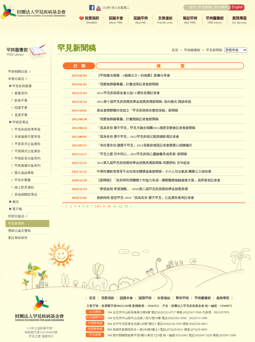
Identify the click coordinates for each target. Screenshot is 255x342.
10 (108, 206)
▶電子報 (15, 209)
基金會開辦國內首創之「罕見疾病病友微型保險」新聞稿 (137, 110)
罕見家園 (205, 7)
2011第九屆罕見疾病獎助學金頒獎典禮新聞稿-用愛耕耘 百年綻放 (143, 163)
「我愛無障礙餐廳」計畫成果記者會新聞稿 (127, 84)
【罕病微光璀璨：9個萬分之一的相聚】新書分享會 (133, 75)
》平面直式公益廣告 (24, 144)
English (237, 7)
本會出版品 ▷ (18, 79)
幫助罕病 (182, 298)
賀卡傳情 (220, 7)
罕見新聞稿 (214, 50)
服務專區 (222, 298)
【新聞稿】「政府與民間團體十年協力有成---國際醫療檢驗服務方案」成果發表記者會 (158, 180)
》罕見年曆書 (19, 180)
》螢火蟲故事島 (21, 173)
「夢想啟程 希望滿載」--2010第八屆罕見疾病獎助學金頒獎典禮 (142, 189)
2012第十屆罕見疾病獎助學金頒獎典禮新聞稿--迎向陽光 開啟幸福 (144, 102)
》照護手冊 (18, 108)
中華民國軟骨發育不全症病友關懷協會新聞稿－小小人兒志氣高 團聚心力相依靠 (154, 171)
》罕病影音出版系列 (24, 158)
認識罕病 (145, 298)
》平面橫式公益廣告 (24, 151)
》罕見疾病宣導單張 (24, 129)
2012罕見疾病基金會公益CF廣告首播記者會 (128, 93)
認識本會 (126, 298)
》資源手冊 (18, 115)
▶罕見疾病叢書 (20, 86)
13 (126, 206)
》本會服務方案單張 (24, 136)
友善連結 (163, 298)
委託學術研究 (18, 238)
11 (114, 206)
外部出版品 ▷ (18, 216)
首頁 (192, 7)
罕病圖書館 (193, 50)
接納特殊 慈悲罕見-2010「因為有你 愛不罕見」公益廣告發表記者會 (145, 198)
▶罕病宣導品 (18, 122)
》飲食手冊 (18, 100)
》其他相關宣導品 (22, 194)
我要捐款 (107, 298)
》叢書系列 (18, 93)
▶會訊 (13, 202)
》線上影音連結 (21, 187)
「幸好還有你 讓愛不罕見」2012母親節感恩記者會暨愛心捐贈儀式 (144, 145)
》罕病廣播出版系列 (24, 165)
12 (120, 206)
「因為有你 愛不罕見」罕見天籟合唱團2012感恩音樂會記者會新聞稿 (146, 128)
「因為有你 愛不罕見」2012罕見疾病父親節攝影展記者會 (138, 136)
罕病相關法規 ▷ (20, 71)
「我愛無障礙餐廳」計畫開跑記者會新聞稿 (127, 119)
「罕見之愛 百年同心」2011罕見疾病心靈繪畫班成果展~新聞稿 (142, 154)
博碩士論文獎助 (19, 230)
